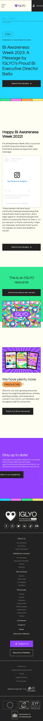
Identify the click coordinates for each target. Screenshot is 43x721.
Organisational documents (22, 670)
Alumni (21, 564)
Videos (21, 616)
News (21, 629)
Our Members (22, 558)
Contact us (21, 666)
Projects (21, 625)
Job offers (21, 585)
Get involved (21, 572)
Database (21, 620)
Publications (21, 610)
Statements (21, 613)
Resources (12, 18)
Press (21, 674)
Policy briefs (21, 603)
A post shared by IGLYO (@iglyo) (17, 192)
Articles (21, 594)
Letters (21, 597)
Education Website (21, 634)
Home (4, 18)
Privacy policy (21, 681)
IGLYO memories (21, 549)
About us (21, 539)
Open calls (21, 579)
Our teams (21, 546)
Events (21, 576)
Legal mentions (21, 677)
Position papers (21, 606)
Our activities (21, 543)
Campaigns (21, 582)
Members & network (21, 553)
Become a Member (21, 561)
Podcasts (21, 600)
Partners (21, 567)
